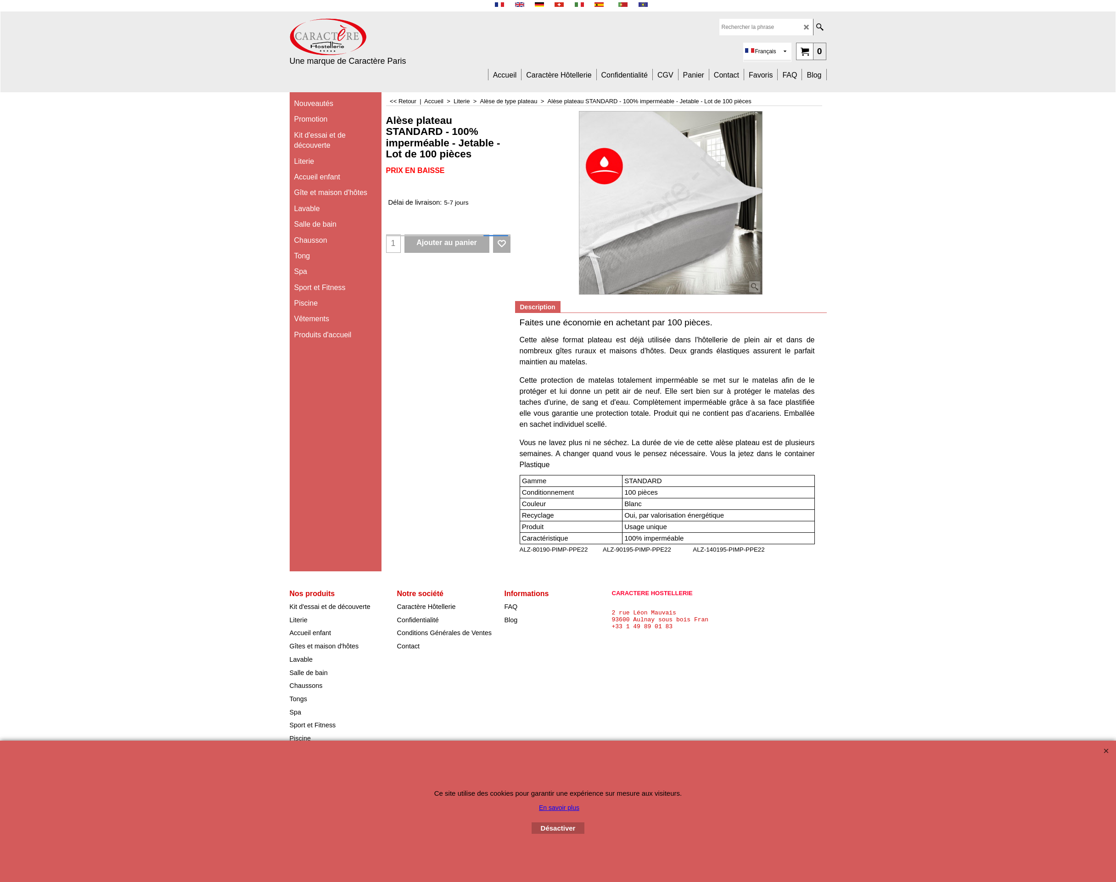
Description (537, 307)
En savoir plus (559, 807)
